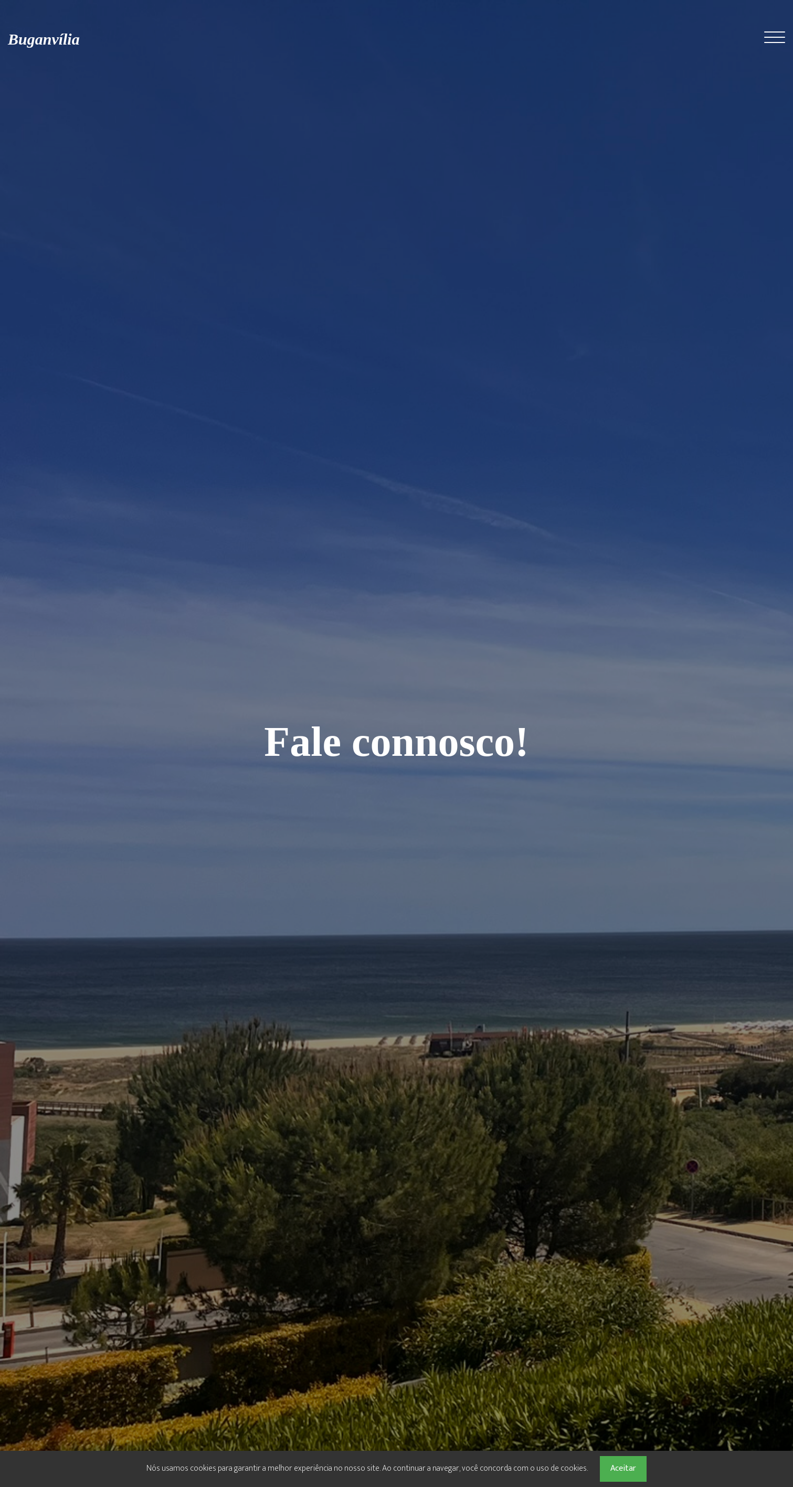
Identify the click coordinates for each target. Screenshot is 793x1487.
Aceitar (623, 1468)
